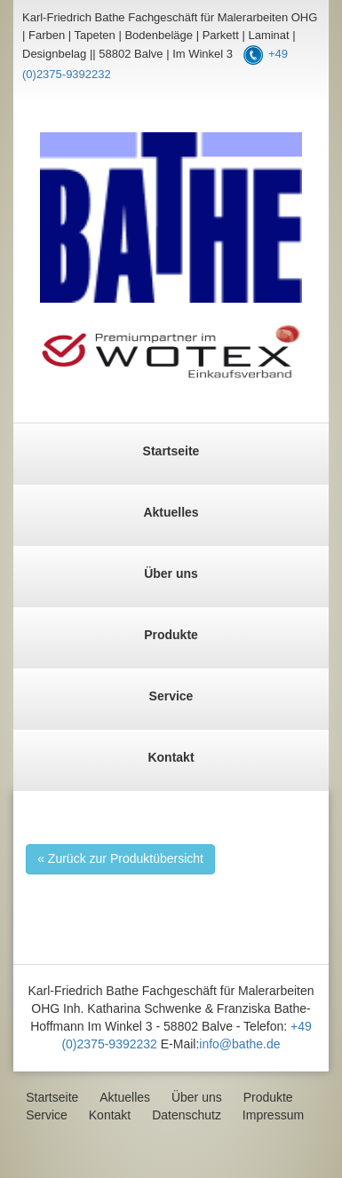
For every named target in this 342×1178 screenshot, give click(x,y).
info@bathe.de (239, 1044)
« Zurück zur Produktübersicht (120, 858)
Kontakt (170, 757)
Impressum (273, 1115)
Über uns (171, 573)
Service (171, 696)
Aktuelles (170, 512)
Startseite (171, 451)
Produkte (171, 635)
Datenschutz (186, 1115)
